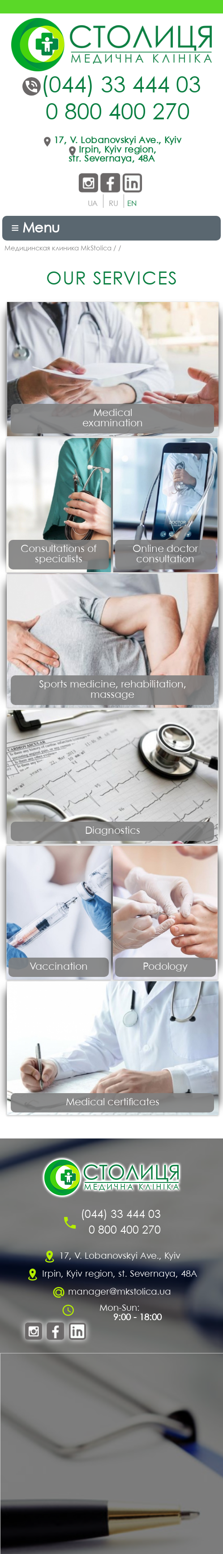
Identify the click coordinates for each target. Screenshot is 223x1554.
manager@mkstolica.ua (119, 1292)
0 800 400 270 (118, 113)
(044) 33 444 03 (121, 86)
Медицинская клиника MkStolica (58, 248)
